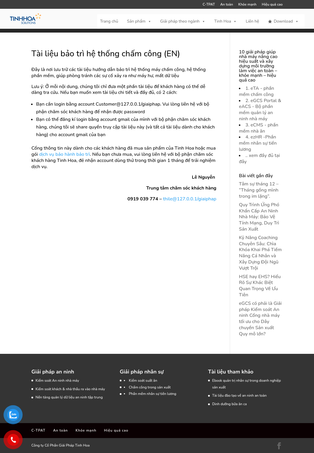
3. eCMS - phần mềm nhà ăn (258, 128)
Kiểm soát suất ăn (143, 380)
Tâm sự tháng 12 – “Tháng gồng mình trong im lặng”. (258, 190)
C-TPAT (209, 5)
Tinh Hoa (225, 21)
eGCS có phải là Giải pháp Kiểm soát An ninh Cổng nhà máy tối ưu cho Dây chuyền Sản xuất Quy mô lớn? (260, 318)
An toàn (226, 5)
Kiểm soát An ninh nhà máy (57, 380)
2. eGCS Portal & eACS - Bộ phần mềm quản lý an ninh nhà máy (260, 109)
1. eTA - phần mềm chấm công (256, 91)
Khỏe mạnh (247, 5)
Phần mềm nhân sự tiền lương (152, 393)
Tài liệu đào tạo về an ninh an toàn (239, 395)
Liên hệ (252, 21)
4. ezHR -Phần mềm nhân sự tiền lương (258, 143)
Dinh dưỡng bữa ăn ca (229, 404)
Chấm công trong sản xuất (150, 387)
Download (286, 21)
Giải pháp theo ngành (182, 21)
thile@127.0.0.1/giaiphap (190, 199)
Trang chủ (109, 21)
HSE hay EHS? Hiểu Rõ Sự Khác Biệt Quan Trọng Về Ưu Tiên (260, 285)
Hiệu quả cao (272, 5)
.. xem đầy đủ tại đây (259, 158)
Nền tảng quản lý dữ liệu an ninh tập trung (69, 397)
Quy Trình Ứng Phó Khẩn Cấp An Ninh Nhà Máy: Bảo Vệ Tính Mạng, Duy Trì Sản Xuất (259, 217)
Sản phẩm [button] (139, 21)
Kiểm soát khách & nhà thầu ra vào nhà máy (70, 389)
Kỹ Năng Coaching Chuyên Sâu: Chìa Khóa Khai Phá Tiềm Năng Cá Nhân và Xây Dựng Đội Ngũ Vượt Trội (260, 252)
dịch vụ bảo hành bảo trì (64, 154)
